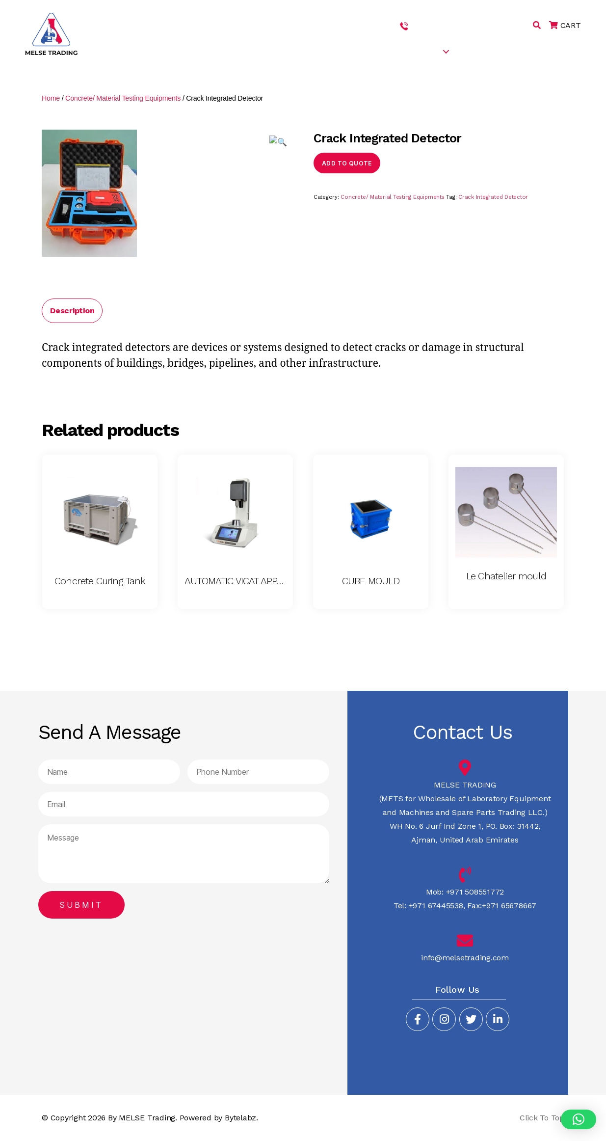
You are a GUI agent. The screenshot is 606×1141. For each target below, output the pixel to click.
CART (565, 25)
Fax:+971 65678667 (500, 905)
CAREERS (478, 50)
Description (72, 310)
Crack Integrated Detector (493, 197)
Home (51, 98)
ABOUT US (323, 50)
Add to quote (347, 163)
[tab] (72, 311)
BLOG (517, 50)
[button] (578, 1119)
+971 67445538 (503, 25)
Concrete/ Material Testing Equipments (123, 98)
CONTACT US (563, 50)
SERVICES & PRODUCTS (396, 50)
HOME (280, 50)
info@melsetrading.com (465, 957)
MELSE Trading (147, 1117)
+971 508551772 (440, 25)
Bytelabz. (241, 1117)
